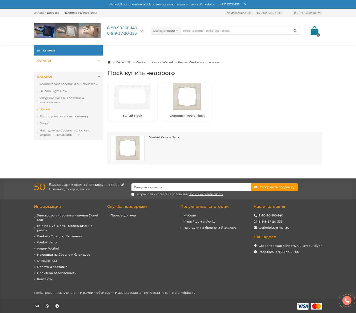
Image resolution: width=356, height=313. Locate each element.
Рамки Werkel (162, 62)
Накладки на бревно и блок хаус (63, 254)
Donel (44, 123)
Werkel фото (47, 242)
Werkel (141, 62)
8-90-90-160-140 (271, 215)
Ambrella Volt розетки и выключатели (69, 84)
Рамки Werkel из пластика (198, 62)
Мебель (189, 215)
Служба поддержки (127, 206)
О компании (47, 260)
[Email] (191, 187)
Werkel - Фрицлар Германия (59, 236)
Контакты (44, 279)
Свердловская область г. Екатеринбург (290, 245)
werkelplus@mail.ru (274, 227)
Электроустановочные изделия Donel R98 (67, 217)
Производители (123, 215)
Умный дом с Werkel (199, 221)
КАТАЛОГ (44, 60)
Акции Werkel (48, 248)
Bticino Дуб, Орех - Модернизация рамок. (64, 228)
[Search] (240, 31)
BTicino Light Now (53, 91)
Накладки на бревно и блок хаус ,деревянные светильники (65, 132)
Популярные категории (204, 206)
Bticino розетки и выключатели (64, 116)
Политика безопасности (80, 12)
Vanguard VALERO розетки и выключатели (62, 100)
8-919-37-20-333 (271, 221)
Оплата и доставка (46, 12)
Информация (47, 206)
